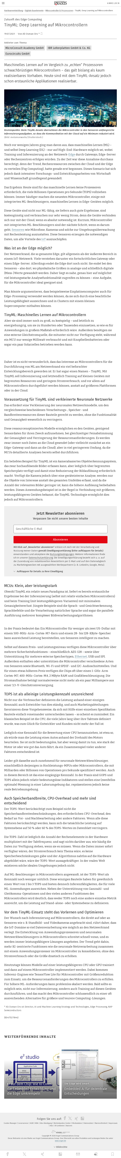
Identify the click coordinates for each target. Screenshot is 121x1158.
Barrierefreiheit (101, 1123)
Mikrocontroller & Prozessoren (59, 10)
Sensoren (18, 229)
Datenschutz (89, 1123)
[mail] (78, 1154)
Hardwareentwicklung (13, 10)
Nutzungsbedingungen (62, 554)
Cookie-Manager (10, 1123)
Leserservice (23, 1123)
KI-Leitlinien (60, 1126)
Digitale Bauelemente (34, 10)
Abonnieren (60, 539)
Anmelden (113, 3)
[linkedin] (60, 1154)
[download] (96, 1154)
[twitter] (24, 1154)
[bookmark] (41, 33)
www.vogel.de (60, 1141)
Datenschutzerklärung (41, 557)
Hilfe (37, 1123)
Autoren (69, 1126)
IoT (43, 239)
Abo (52, 1126)
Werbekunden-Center (62, 1123)
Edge (71, 154)
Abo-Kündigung (46, 1123)
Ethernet (81, 656)
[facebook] (8, 1154)
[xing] (43, 1154)
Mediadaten (77, 1123)
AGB (32, 1123)
